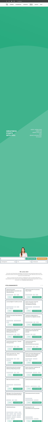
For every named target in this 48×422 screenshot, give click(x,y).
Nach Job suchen (30, 258)
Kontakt (36, 4)
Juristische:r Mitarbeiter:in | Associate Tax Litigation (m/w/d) (32, 316)
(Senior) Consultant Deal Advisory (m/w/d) (14, 316)
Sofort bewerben (18, 297)
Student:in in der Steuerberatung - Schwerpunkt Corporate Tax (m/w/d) (33, 331)
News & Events (31, 4)
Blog (41, 4)
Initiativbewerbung (42, 258)
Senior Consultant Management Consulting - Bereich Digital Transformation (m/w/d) (32, 355)
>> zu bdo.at (19, 1)
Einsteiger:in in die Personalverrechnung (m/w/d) (32, 407)
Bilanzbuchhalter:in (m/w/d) (12, 379)
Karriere (12, 4)
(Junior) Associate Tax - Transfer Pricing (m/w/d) (13, 342)
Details (10, 297)
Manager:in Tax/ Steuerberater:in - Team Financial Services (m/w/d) (14, 394)
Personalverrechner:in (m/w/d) (32, 393)
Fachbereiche (18, 4)
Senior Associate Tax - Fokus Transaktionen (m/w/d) (13, 354)
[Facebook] (6, 1)
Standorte (25, 4)
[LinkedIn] (9, 1)
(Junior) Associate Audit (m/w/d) (32, 379)
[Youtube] (11, 1)
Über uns (7, 4)
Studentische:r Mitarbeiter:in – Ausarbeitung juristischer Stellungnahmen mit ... (13, 331)
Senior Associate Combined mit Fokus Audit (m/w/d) (32, 368)
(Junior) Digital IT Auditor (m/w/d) (14, 302)
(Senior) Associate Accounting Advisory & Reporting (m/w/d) (13, 368)
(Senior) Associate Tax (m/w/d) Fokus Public (32, 290)
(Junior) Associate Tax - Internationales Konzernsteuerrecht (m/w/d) (31, 343)
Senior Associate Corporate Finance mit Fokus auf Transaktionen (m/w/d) (31, 303)
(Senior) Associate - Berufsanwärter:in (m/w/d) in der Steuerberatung (14, 291)
